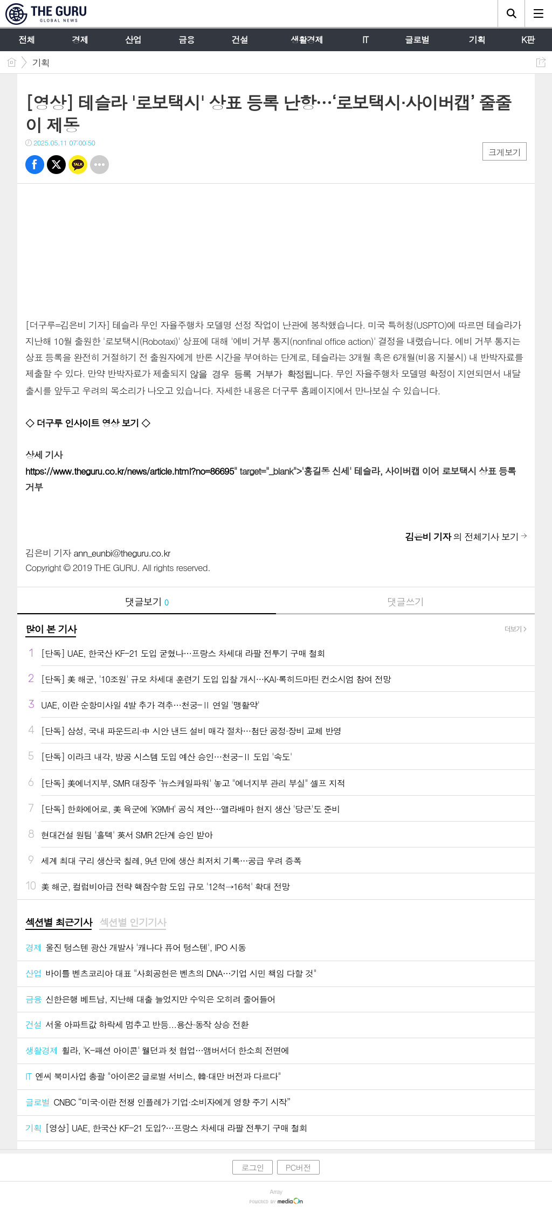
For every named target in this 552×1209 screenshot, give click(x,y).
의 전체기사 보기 (462, 534)
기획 (41, 62)
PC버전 (298, 1165)
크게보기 (504, 152)
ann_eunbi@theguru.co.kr (121, 550)
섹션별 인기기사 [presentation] (132, 920)
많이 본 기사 (50, 627)
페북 (34, 164)
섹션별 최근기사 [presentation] (58, 920)
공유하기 (541, 62)
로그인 (252, 1165)
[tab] (58, 921)
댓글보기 (146, 599)
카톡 (77, 164)
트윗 (56, 164)
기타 (99, 164)
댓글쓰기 (405, 599)
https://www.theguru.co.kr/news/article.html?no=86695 (129, 469)
